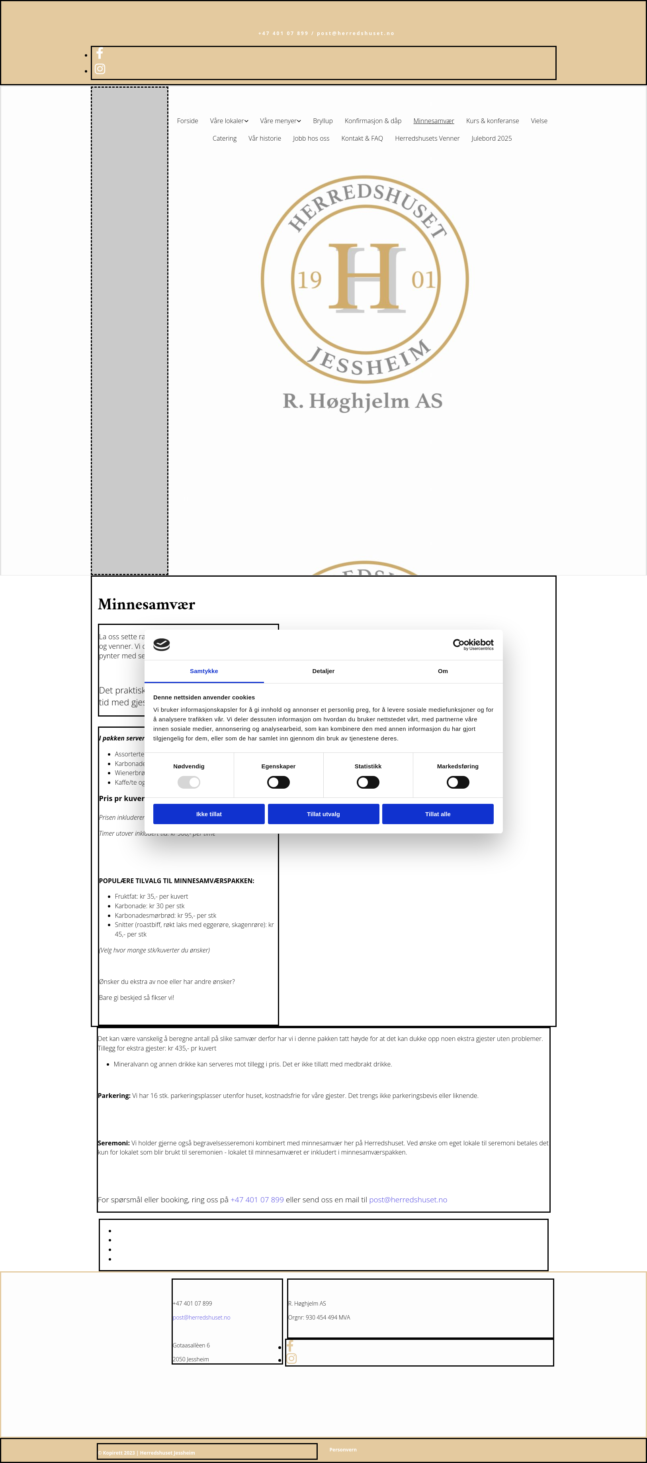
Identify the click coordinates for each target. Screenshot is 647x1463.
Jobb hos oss (311, 138)
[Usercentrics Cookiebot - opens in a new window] (459, 645)
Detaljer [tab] (324, 671)
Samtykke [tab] (204, 671)
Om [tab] (443, 671)
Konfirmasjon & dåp (373, 120)
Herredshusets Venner (427, 138)
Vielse (539, 120)
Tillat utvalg (323, 814)
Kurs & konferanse (492, 120)
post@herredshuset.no (408, 1199)
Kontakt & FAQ (362, 138)
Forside (187, 120)
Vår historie (264, 138)
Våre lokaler (227, 120)
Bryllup (323, 120)
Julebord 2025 (492, 138)
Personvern (343, 1449)
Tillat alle (438, 814)
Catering (225, 138)
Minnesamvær (434, 120)
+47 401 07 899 (257, 1199)
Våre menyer (278, 120)
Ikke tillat (209, 814)
